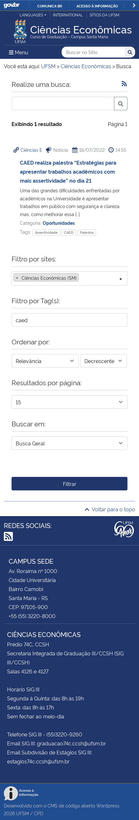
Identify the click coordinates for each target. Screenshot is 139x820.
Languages (31, 14)
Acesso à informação (97, 5)
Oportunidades (59, 223)
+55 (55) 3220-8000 (32, 615)
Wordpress (107, 805)
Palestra (86, 232)
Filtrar (69, 483)
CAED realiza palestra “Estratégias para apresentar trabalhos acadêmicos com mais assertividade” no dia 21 (68, 171)
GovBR (12, 5)
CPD (38, 813)
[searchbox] (82, 277)
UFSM (22, 813)
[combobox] (69, 278)
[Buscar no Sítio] (93, 52)
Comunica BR (49, 5)
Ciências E (31, 150)
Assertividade (46, 232)
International (68, 14)
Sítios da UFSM (104, 14)
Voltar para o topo (110, 509)
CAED (69, 232)
